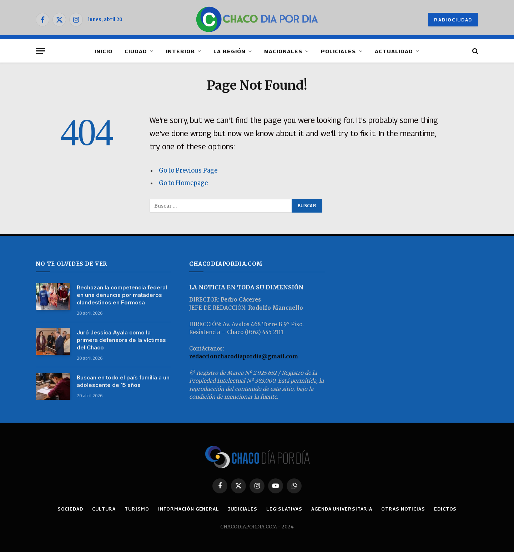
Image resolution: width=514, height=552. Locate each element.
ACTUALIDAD (394, 51)
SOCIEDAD (70, 509)
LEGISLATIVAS (284, 509)
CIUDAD (136, 51)
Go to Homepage (183, 183)
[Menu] (40, 51)
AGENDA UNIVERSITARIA (341, 509)
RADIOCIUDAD (453, 20)
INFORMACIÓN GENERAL (188, 509)
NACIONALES (283, 51)
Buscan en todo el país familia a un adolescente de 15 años (123, 381)
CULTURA (104, 509)
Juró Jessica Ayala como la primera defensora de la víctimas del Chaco (121, 340)
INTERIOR (180, 51)
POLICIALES (338, 51)
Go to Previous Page (188, 170)
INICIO (103, 51)
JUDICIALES (242, 509)
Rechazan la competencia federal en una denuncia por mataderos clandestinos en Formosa (122, 295)
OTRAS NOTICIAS (403, 509)
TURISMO (137, 509)
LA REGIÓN (229, 51)
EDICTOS (445, 509)
